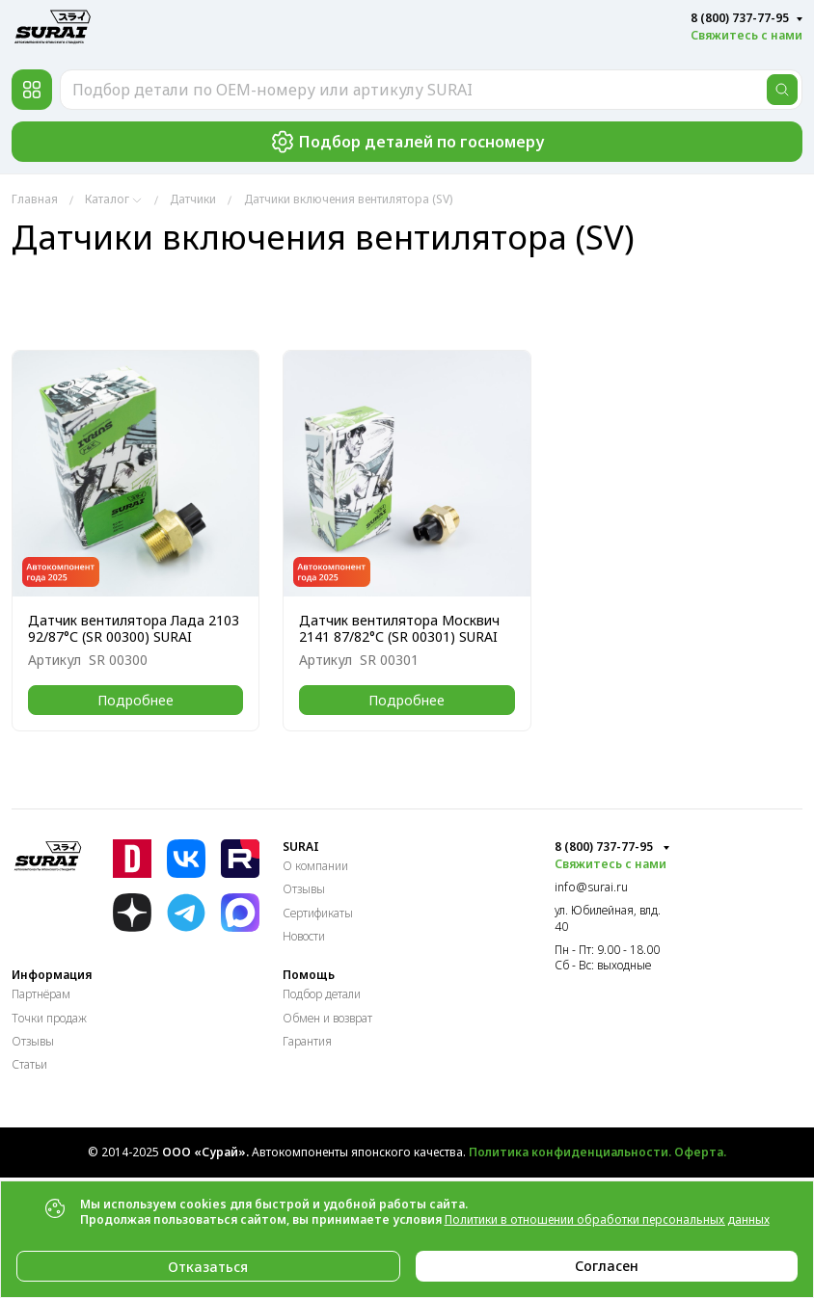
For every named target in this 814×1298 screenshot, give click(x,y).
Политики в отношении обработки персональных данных (607, 1219)
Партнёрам (41, 994)
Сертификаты (318, 913)
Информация (52, 975)
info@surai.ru (591, 887)
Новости (304, 936)
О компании (315, 866)
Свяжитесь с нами (746, 35)
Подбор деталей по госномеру (407, 141)
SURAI (301, 847)
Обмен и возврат (327, 1018)
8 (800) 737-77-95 (740, 18)
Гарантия (307, 1041)
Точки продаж (49, 1018)
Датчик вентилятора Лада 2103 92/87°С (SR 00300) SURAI (133, 629)
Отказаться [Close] (208, 1267)
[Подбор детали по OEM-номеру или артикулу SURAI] (431, 89)
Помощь (309, 975)
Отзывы (304, 889)
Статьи (29, 1064)
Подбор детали (322, 994)
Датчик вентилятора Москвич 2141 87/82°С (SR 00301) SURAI (399, 629)
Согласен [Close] (606, 1266)
